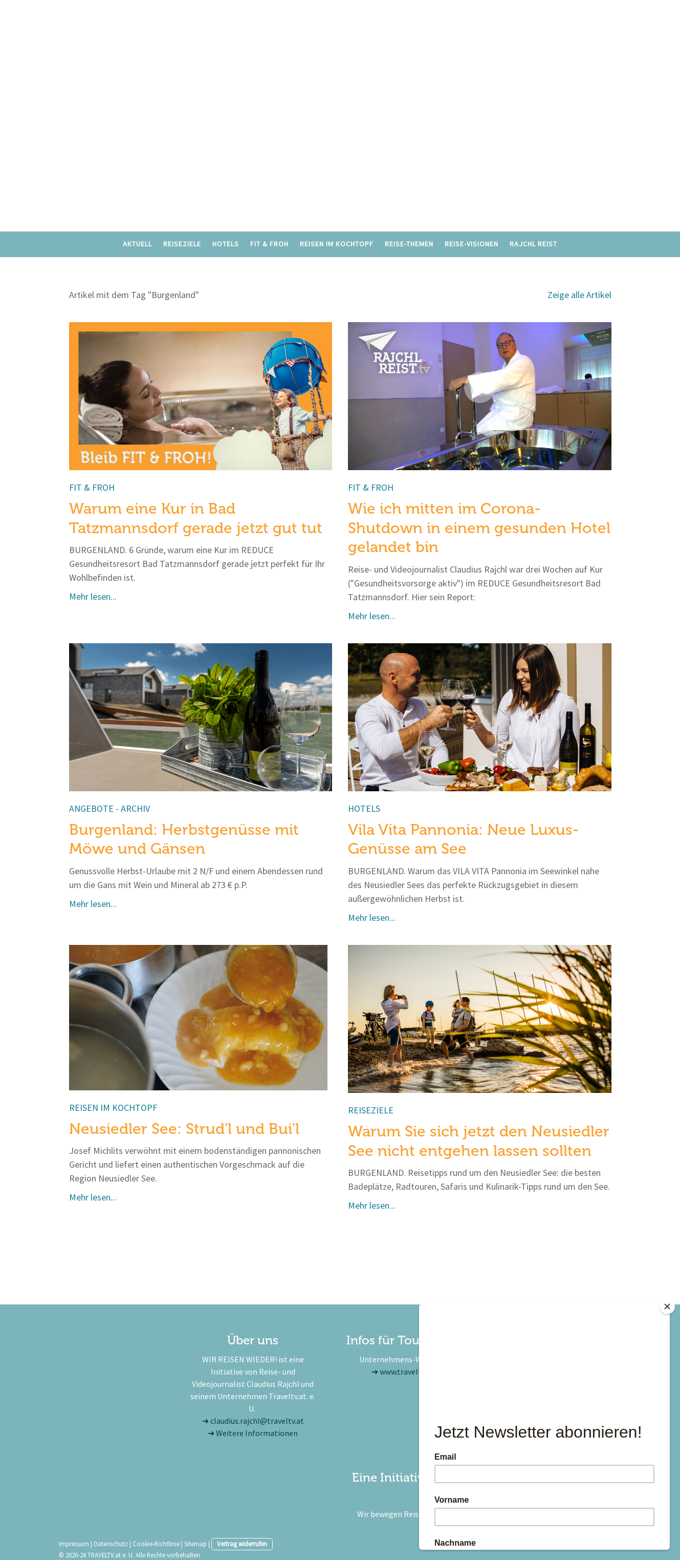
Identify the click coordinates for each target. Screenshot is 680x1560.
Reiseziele (182, 243)
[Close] (667, 1306)
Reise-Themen (409, 243)
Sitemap (195, 1544)
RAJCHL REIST (533, 243)
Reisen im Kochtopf (337, 243)
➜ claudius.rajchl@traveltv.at (253, 1421)
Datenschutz (111, 1544)
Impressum (74, 1544)
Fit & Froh (269, 243)
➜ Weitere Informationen (253, 1433)
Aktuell (137, 243)
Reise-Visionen (471, 243)
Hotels (225, 243)
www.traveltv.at (407, 1371)
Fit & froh (92, 487)
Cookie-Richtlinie (156, 1544)
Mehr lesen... (93, 596)
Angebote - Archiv (109, 808)
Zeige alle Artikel (579, 295)
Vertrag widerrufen (242, 1544)
